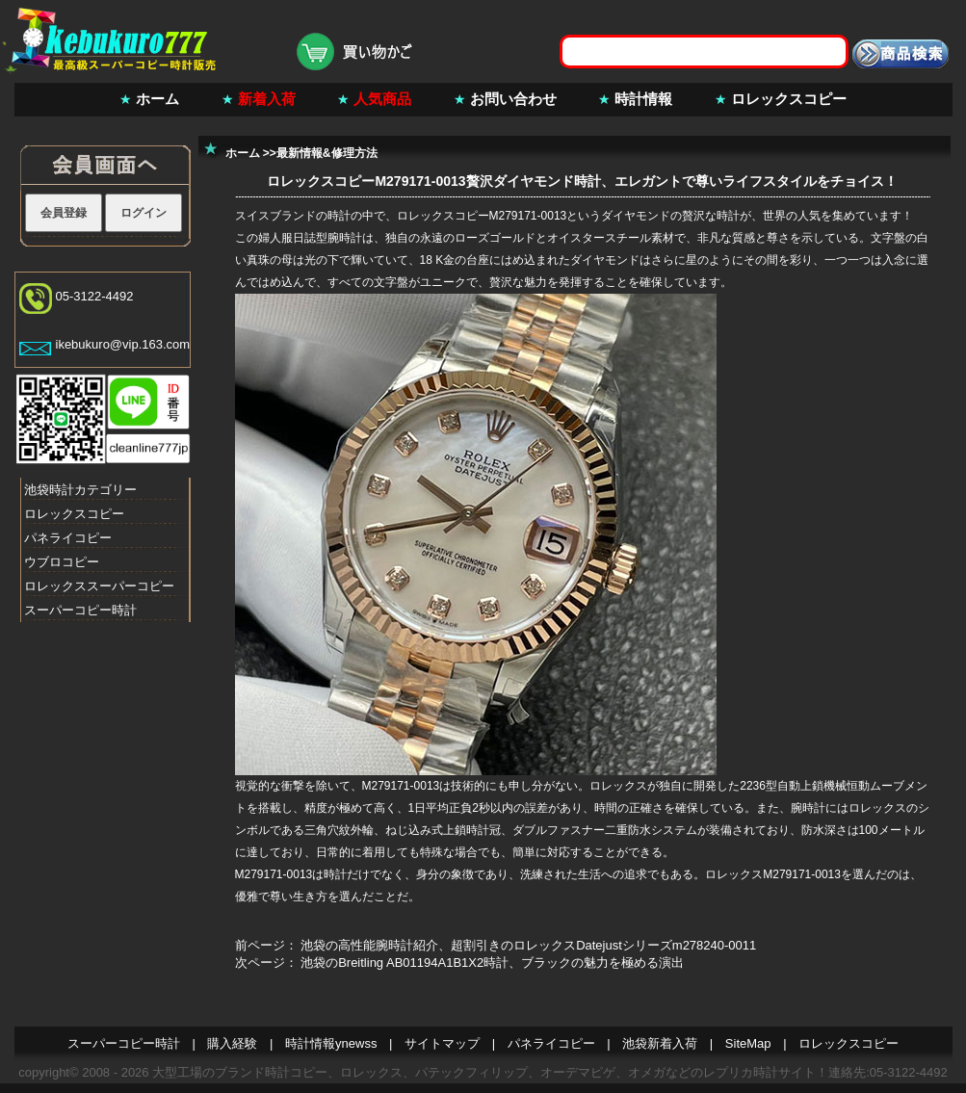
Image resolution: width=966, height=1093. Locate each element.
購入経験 (232, 1043)
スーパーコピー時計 (80, 610)
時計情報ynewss (331, 1043)
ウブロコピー (61, 562)
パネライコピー (68, 538)
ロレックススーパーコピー (99, 586)
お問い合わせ (513, 99)
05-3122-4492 (95, 296)
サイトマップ (442, 1043)
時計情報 (643, 99)
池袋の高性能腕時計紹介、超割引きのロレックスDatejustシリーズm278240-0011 (528, 945)
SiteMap (748, 1043)
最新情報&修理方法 (327, 153)
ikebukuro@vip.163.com (123, 344)
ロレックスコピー (789, 99)
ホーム (157, 99)
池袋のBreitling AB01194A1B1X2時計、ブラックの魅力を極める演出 (492, 962)
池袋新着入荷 (659, 1043)
